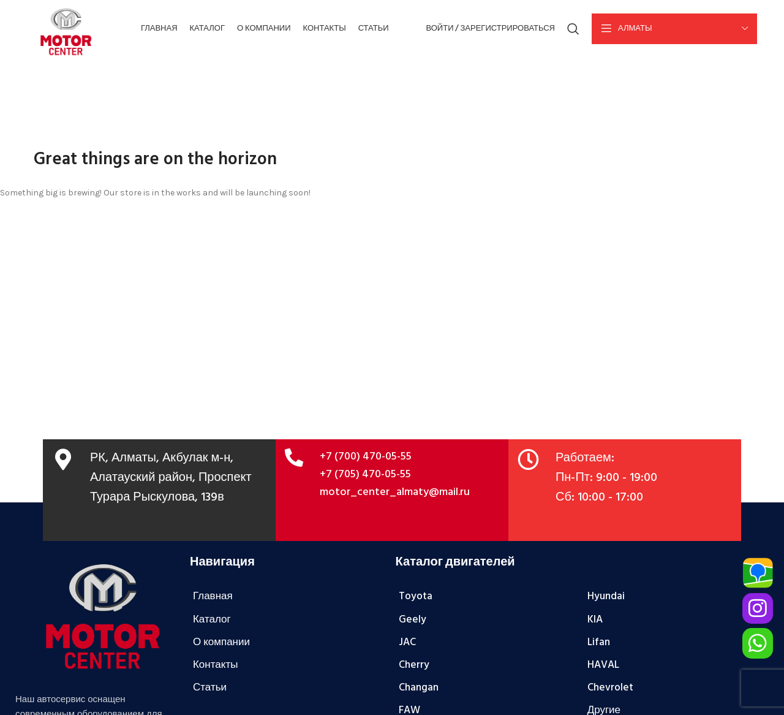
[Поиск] (573, 29)
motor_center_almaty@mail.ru (395, 493)
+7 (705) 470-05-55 (365, 475)
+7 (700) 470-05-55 (366, 458)
